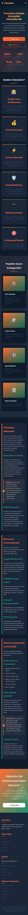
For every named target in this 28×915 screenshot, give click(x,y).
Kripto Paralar (6, 894)
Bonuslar (5, 847)
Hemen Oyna (14, 39)
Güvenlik (4, 850)
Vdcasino (5, 838)
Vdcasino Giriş (6, 841)
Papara (4, 889)
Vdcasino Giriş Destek (8, 866)
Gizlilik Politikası (6, 875)
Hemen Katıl (14, 805)
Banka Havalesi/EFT (8, 886)
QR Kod (4, 897)
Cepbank (5, 891)
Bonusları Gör (14, 45)
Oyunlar (4, 844)
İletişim (4, 869)
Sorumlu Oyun (6, 872)
